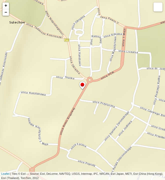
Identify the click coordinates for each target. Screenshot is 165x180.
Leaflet (5, 173)
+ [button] (5, 6)
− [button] (5, 13)
